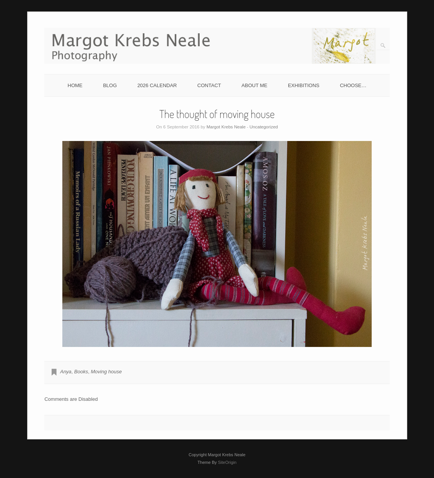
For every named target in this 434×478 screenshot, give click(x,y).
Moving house (106, 371)
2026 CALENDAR (157, 85)
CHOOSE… (353, 85)
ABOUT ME (255, 85)
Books (81, 371)
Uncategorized (264, 127)
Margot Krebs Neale (225, 127)
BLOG (110, 85)
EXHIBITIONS (303, 85)
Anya (66, 371)
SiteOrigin (227, 462)
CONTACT (209, 85)
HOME (75, 85)
